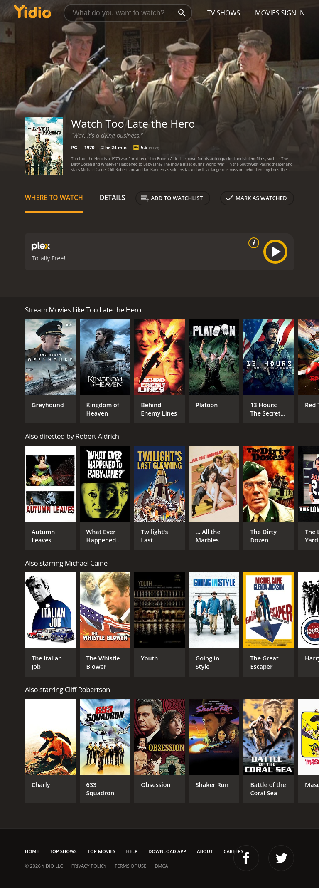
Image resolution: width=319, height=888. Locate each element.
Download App (167, 851)
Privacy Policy (88, 866)
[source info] (252, 242)
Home (32, 851)
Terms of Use (130, 866)
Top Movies (101, 851)
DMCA (161, 866)
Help (132, 851)
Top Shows (63, 851)
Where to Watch (54, 197)
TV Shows (223, 12)
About (205, 851)
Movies (267, 12)
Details (112, 197)
